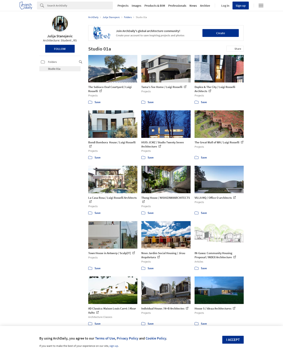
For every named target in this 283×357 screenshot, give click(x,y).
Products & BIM (154, 5)
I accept (233, 339)
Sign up (241, 5)
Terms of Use (105, 338)
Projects (123, 5)
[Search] (80, 5)
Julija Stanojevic (60, 36)
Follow (60, 49)
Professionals (177, 5)
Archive (205, 5)
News (193, 5)
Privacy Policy (127, 338)
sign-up (113, 346)
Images (136, 5)
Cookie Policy (156, 338)
